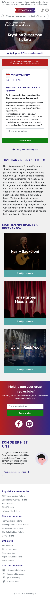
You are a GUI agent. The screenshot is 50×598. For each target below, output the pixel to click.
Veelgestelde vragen (15, 574)
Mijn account (7, 546)
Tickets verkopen (9, 549)
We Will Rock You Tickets (12, 528)
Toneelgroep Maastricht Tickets (15, 525)
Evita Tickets (7, 503)
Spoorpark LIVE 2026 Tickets (14, 500)
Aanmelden (25, 140)
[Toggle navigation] (7, 10)
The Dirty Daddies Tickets (13, 532)
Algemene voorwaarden (12, 557)
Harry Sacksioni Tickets (12, 521)
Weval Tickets (8, 536)
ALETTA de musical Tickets (13, 496)
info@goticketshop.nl (16, 570)
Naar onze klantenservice (16, 472)
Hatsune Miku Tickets (11, 511)
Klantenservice (8, 553)
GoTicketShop (13, 581)
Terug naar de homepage (25, 149)
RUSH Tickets (8, 507)
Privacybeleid (8, 560)
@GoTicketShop (14, 578)
